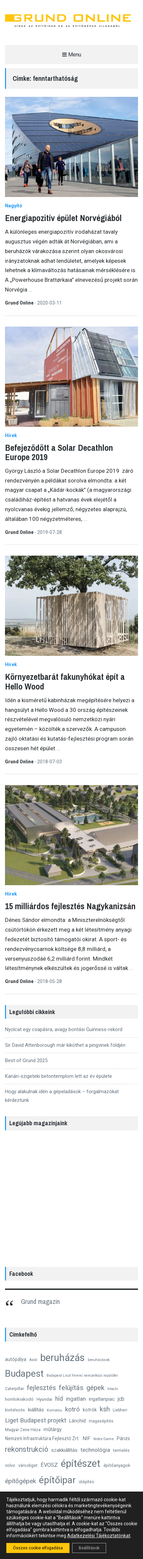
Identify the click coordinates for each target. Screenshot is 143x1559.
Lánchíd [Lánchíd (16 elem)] (77, 1421)
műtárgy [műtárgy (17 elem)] (53, 1429)
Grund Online (20, 303)
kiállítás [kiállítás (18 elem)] (36, 1410)
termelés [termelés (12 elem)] (121, 1450)
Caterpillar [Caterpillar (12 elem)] (14, 1388)
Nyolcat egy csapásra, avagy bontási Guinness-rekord (63, 1029)
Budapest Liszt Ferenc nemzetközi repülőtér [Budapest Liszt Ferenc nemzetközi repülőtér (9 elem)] (82, 1375)
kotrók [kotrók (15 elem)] (90, 1409)
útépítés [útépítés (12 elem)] (86, 1481)
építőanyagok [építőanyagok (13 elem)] (116, 1465)
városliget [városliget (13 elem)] (28, 1465)
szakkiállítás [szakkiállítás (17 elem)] (64, 1450)
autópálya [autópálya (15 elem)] (15, 1359)
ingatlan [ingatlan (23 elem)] (76, 1398)
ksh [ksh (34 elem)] (105, 1409)
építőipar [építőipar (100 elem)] (57, 1480)
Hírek (11, 435)
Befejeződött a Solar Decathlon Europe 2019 (59, 452)
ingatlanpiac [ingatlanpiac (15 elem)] (102, 1399)
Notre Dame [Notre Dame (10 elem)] (103, 1438)
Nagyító (13, 205)
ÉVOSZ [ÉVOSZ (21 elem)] (49, 1465)
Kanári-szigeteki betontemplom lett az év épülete (58, 1076)
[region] (71, 1196)
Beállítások (89, 1548)
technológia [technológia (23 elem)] (95, 1449)
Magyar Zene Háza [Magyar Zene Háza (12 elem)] (23, 1429)
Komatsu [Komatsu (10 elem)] (54, 1410)
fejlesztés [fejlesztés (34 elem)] (41, 1388)
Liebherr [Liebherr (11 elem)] (120, 1410)
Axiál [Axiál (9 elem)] (33, 1360)
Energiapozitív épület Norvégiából (63, 218)
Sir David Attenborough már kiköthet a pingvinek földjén (65, 1045)
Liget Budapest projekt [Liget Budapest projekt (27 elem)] (35, 1420)
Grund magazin (40, 1301)
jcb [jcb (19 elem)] (121, 1399)
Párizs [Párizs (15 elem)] (123, 1438)
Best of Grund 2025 (26, 1060)
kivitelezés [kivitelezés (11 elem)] (15, 1410)
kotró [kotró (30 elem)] (72, 1409)
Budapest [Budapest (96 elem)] (24, 1373)
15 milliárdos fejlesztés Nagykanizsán (70, 906)
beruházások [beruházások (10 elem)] (99, 1359)
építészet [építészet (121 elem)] (80, 1463)
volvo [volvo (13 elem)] (10, 1465)
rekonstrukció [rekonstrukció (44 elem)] (26, 1449)
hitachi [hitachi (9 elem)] (112, 1389)
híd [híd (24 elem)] (59, 1398)
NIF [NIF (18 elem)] (86, 1438)
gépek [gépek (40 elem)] (95, 1387)
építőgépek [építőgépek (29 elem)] (20, 1481)
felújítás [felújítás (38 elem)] (71, 1388)
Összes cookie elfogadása (38, 1548)
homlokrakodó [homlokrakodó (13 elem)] (19, 1399)
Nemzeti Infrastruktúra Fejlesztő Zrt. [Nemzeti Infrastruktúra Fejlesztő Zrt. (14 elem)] (42, 1438)
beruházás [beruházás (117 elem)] (62, 1357)
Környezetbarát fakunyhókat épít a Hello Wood (65, 681)
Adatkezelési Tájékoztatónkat (98, 1535)
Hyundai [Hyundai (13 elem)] (44, 1399)
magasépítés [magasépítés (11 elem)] (101, 1421)
